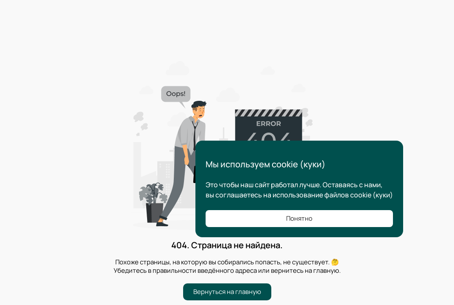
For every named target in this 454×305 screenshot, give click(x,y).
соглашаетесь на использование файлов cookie (293, 195)
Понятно (299, 218)
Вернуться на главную (227, 291)
